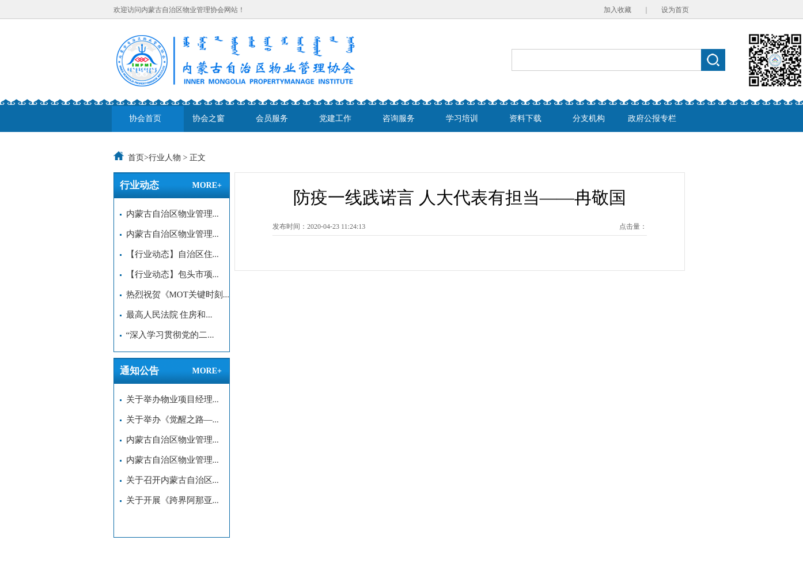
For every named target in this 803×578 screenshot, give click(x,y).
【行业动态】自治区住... (169, 254)
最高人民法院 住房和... (166, 314)
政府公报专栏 (652, 118)
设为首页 (675, 10)
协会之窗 (208, 118)
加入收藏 (617, 10)
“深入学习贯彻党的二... (167, 334)
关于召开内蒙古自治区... (169, 480)
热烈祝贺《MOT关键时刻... (174, 294)
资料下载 (525, 118)
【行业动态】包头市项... (169, 274)
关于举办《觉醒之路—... (169, 419)
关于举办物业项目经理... (169, 399)
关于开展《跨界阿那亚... (169, 500)
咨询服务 (398, 118)
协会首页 (145, 118)
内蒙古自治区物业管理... (169, 213)
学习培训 (462, 118)
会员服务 (272, 118)
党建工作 (335, 118)
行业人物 (165, 157)
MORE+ (207, 185)
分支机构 (589, 118)
